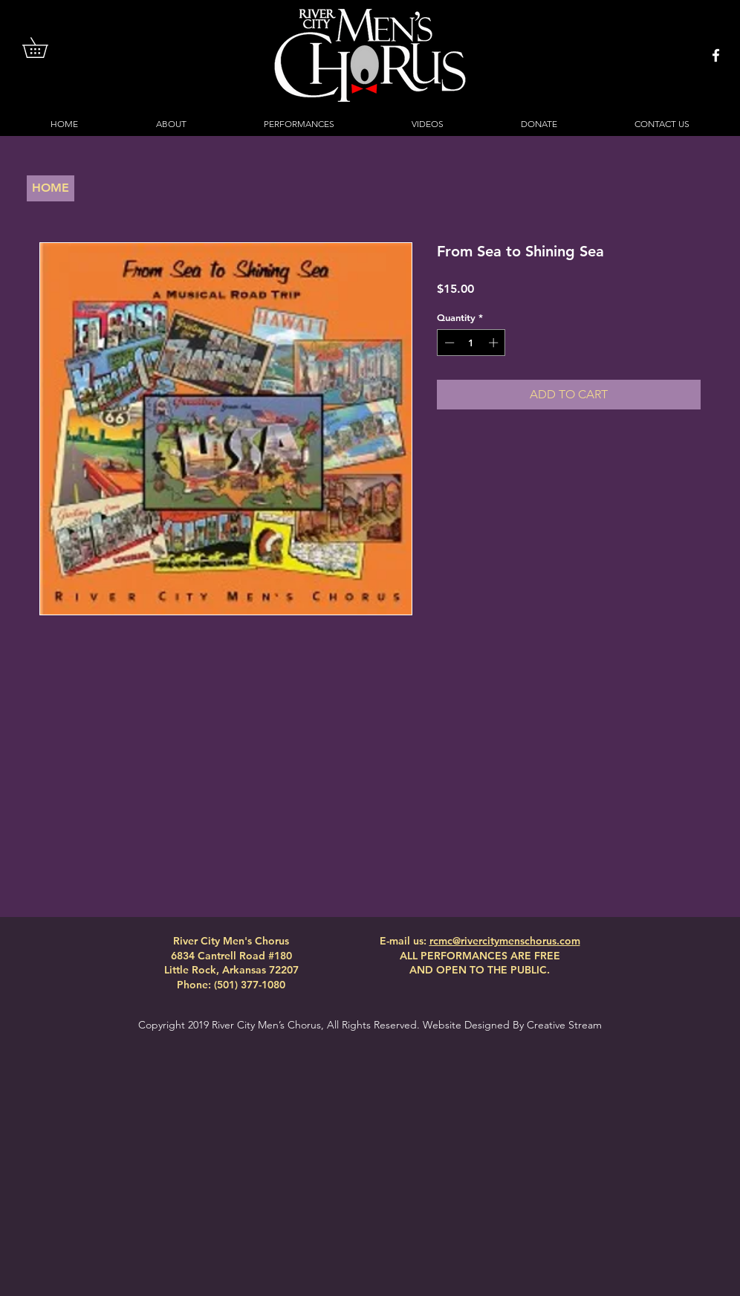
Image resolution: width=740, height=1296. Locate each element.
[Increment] (495, 342)
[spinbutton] (471, 342)
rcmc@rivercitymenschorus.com (504, 940)
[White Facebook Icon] (715, 55)
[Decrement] (448, 342)
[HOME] (50, 188)
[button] (45, 47)
